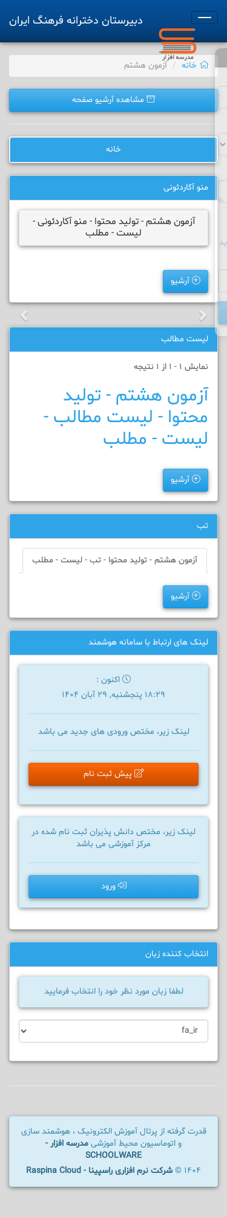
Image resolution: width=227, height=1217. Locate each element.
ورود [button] (114, 887)
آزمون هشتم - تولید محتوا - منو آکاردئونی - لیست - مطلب (114, 227)
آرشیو (185, 281)
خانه (195, 65)
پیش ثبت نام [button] (113, 775)
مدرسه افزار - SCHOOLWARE (93, 1149)
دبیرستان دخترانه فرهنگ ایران (76, 20)
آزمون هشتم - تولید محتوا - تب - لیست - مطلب (115, 561)
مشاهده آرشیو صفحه (113, 100)
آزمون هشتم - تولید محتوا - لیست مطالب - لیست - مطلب (126, 418)
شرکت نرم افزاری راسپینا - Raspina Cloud (99, 1171)
